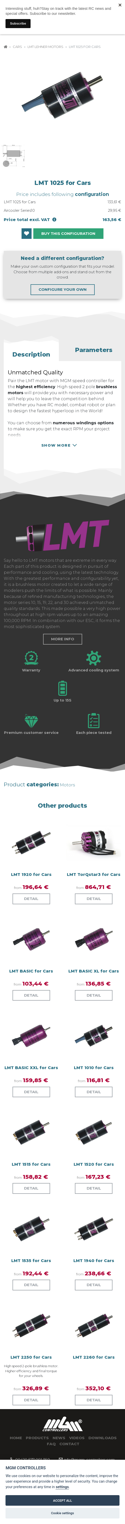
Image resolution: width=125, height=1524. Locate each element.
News (59, 1437)
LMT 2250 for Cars (31, 1357)
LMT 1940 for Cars (93, 1260)
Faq (51, 1443)
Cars (17, 47)
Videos (77, 1437)
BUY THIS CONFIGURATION (68, 233)
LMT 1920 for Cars (31, 874)
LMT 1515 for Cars (31, 1164)
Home (16, 1437)
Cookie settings (62, 1513)
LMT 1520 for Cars (94, 1164)
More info (62, 639)
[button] (31, 352)
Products (37, 1437)
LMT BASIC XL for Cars (93, 971)
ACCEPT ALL (62, 1500)
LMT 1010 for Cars (94, 1067)
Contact (69, 1443)
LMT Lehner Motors (45, 47)
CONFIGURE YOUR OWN (63, 289)
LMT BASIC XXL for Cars (31, 1067)
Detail (31, 898)
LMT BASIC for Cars (31, 971)
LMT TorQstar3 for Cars (93, 874)
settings (62, 1487)
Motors (67, 785)
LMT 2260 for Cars (94, 1357)
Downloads (102, 1437)
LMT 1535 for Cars (31, 1260)
